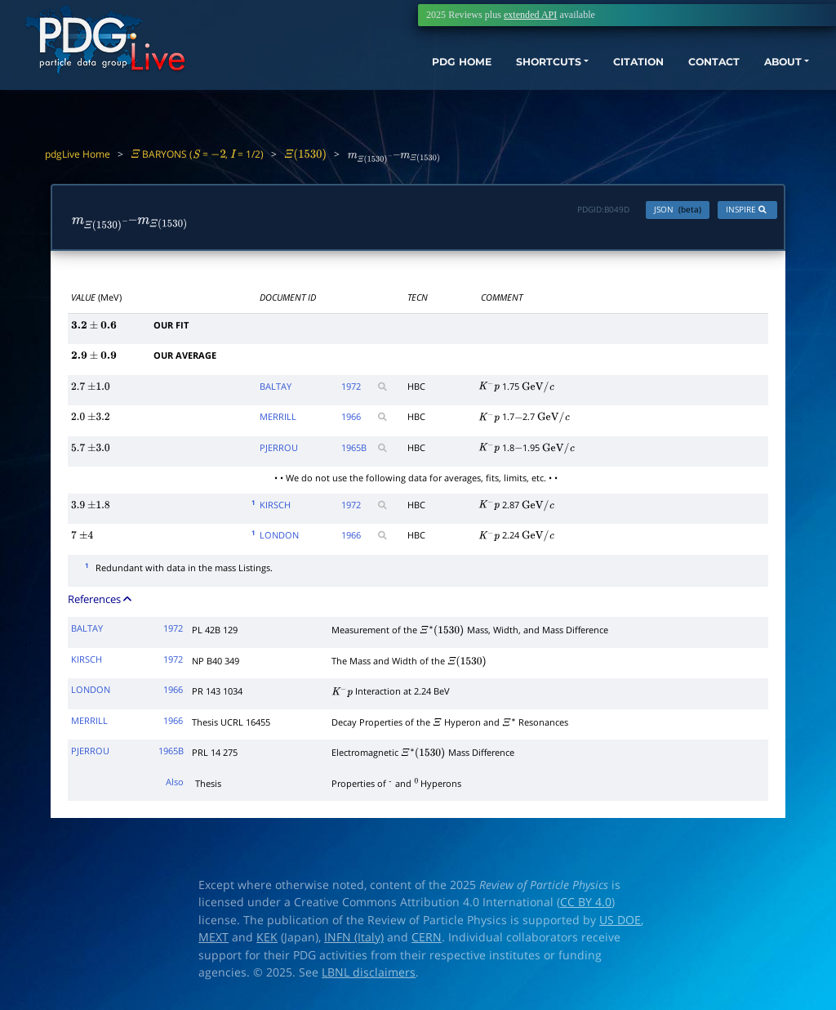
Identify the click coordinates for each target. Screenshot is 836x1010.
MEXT (213, 941)
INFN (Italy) (354, 941)
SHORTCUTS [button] (500, 71)
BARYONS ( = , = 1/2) (197, 154)
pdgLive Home (77, 154)
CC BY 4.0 (585, 906)
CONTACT (688, 71)
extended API (530, 14)
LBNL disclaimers (369, 976)
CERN (426, 941)
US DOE (620, 923)
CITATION (604, 71)
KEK (267, 941)
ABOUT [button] (766, 71)
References (101, 603)
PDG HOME (400, 71)
